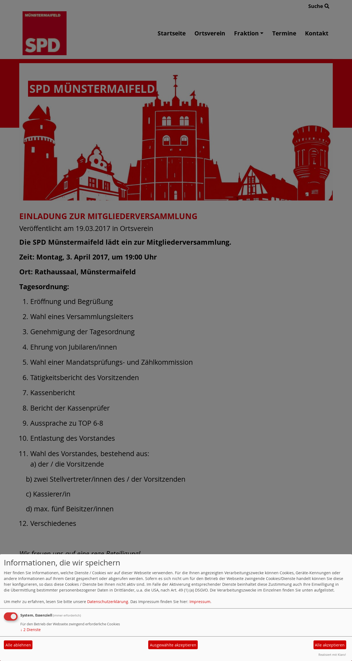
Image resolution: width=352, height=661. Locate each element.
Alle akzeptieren (330, 645)
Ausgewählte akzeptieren (173, 645)
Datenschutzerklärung (107, 601)
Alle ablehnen (18, 645)
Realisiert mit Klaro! (332, 654)
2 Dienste (30, 629)
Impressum (199, 601)
